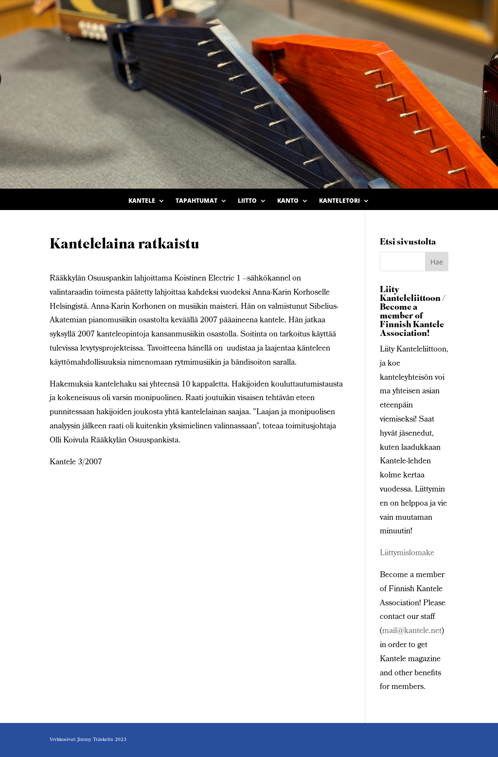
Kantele (141, 201)
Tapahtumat (196, 201)
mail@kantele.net (412, 631)
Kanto (288, 201)
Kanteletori (339, 201)
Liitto (247, 201)
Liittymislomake (407, 553)
